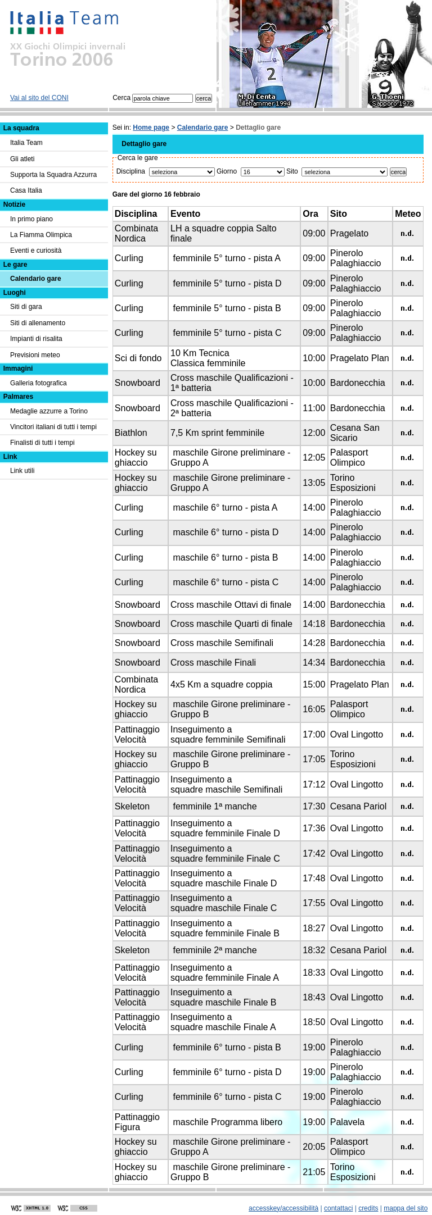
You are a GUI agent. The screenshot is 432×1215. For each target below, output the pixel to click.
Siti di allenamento (37, 323)
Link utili (22, 471)
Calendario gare (202, 127)
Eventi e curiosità (35, 250)
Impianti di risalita (36, 339)
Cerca (152, 98)
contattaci (338, 1208)
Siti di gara (26, 307)
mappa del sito (406, 1208)
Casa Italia (26, 190)
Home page (151, 127)
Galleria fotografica (38, 383)
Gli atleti (22, 159)
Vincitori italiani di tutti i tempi (53, 427)
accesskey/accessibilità (283, 1208)
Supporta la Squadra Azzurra (53, 175)
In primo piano (31, 219)
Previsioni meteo (35, 355)
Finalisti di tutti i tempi (42, 443)
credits (368, 1208)
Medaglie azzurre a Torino (49, 411)
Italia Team (26, 143)
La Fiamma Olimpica (41, 235)
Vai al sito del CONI (39, 98)
